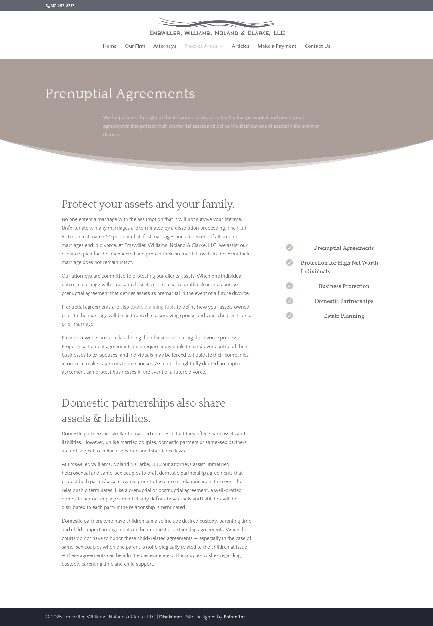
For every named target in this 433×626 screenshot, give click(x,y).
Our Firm (135, 46)
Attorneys (164, 46)
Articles (240, 46)
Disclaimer (170, 617)
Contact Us (317, 46)
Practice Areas (200, 46)
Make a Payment (276, 46)
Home (110, 46)
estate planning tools (153, 307)
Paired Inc (235, 617)
